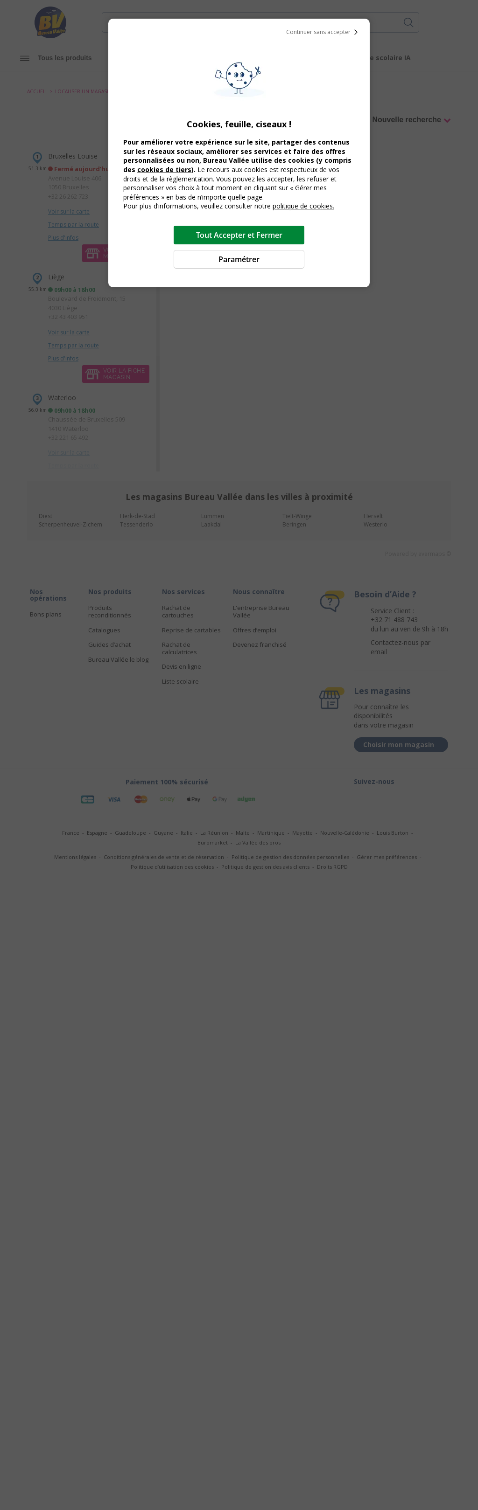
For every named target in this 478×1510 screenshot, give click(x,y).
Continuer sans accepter (324, 32)
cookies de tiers (164, 169)
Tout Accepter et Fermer (239, 235)
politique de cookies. (303, 205)
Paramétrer (239, 259)
